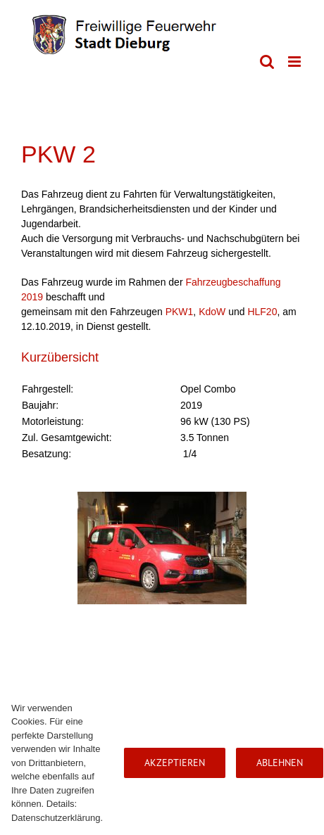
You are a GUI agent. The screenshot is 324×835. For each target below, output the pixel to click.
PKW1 (180, 311)
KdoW (212, 311)
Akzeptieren (174, 762)
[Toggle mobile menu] (295, 61)
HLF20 (262, 311)
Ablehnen (279, 762)
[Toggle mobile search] (267, 61)
